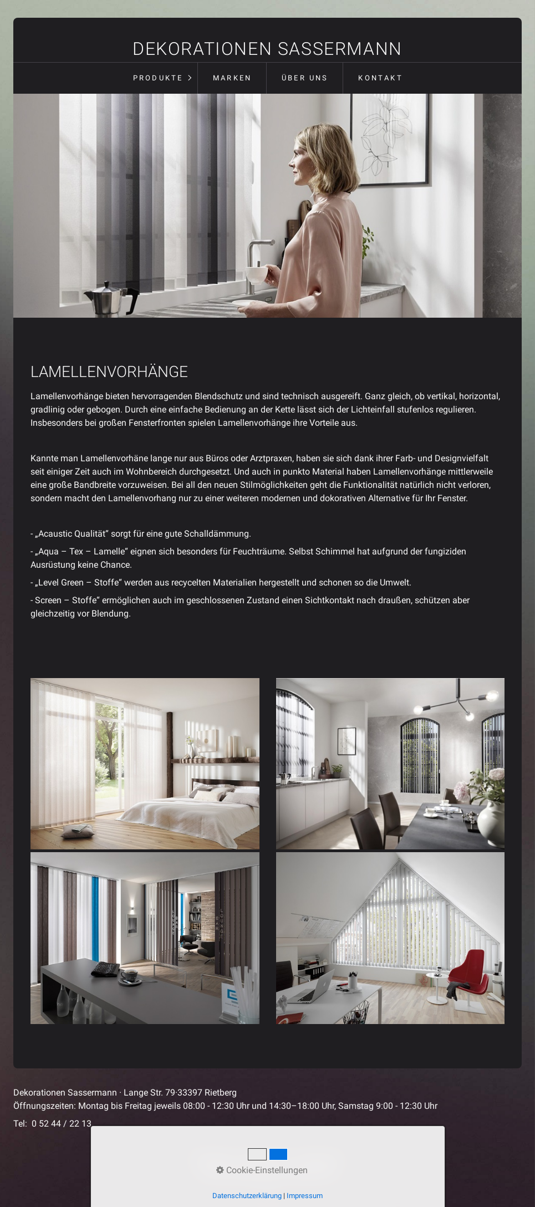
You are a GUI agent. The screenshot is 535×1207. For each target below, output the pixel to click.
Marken (232, 78)
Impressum (318, 1159)
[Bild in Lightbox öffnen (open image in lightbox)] (144, 763)
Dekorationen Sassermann (267, 48)
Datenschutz (264, 1159)
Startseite (213, 1159)
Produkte (158, 78)
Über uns (305, 78)
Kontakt (380, 78)
